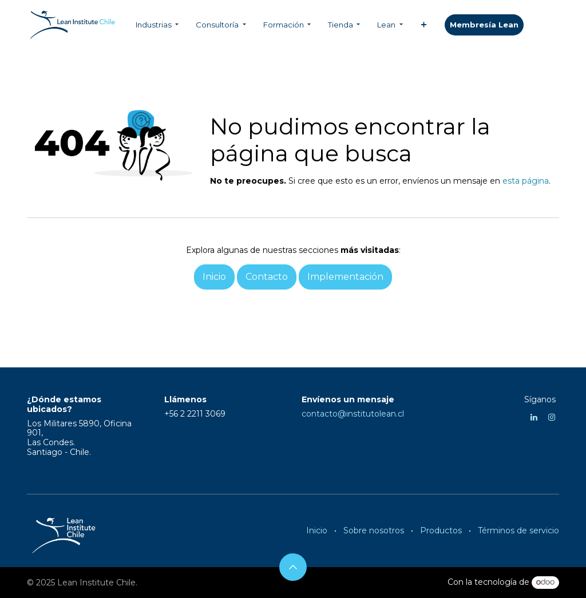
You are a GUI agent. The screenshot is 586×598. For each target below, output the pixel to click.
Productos (441, 530)
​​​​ (484, 25)
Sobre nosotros (373, 530)
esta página (525, 181)
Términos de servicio (518, 530)
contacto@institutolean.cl (353, 414)
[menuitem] (157, 25)
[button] (293, 567)
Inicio (316, 530)
